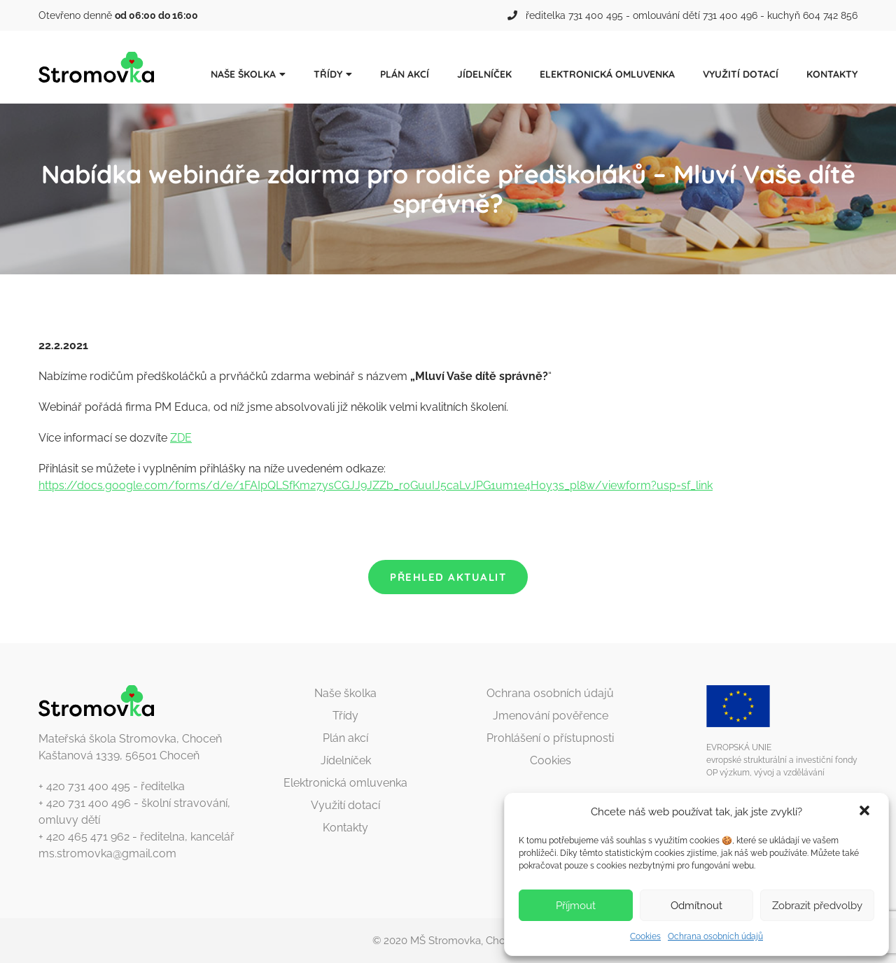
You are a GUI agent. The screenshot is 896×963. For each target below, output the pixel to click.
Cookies (645, 936)
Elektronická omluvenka (607, 74)
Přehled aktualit (448, 577)
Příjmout (576, 905)
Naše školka (243, 74)
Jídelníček (484, 74)
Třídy (328, 74)
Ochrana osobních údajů (715, 936)
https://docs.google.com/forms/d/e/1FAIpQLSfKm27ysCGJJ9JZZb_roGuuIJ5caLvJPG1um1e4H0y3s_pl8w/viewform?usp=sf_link (375, 485)
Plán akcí (404, 74)
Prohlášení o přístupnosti (550, 738)
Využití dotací (740, 74)
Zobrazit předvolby (817, 905)
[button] (866, 811)
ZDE (181, 437)
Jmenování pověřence (550, 715)
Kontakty (832, 74)
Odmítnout (696, 905)
